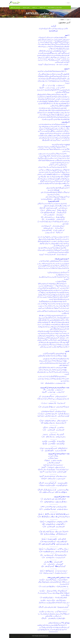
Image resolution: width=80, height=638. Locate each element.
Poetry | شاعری (26, 7)
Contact (68, 2)
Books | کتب (42, 7)
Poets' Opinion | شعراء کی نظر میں (55, 7)
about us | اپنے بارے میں (15, 7)
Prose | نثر (34, 7)
